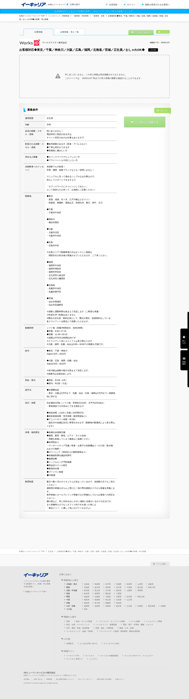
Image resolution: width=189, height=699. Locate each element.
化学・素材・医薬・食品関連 (77, 628)
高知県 (118, 603)
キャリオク (89, 656)
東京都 (140, 587)
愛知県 (108, 594)
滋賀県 (86, 597)
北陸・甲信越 (71, 590)
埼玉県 (118, 587)
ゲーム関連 (135, 621)
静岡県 (97, 594)
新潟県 (86, 590)
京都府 (97, 597)
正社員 (50, 551)
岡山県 (108, 600)
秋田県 (129, 584)
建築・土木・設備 (126, 628)
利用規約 (49, 679)
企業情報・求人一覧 (69, 32)
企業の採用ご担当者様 (104, 679)
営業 (68, 621)
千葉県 (129, 587)
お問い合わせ (38, 679)
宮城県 (118, 584)
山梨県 (129, 590)
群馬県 (108, 587)
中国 (68, 600)
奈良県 (129, 597)
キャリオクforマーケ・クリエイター (138, 656)
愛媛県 (108, 603)
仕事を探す (75, 4)
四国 (68, 603)
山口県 (129, 600)
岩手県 (108, 584)
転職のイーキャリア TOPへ (36, 592)
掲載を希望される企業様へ (157, 4)
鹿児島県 (151, 606)
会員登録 (113, 4)
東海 (68, 594)
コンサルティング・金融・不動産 (79, 631)
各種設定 (69, 643)
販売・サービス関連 (84, 621)
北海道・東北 (71, 584)
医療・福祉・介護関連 (104, 628)
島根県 (97, 600)
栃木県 (97, 587)
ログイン (131, 4)
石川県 (108, 590)
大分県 (129, 606)
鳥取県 (86, 600)
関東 (68, 587)
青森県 (97, 584)
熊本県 (118, 606)
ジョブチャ (93, 659)
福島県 (150, 584)
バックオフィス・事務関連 (58, 16)
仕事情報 (38, 32)
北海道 (86, 584)
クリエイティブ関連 (154, 621)
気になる (184, 342)
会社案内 (27, 679)
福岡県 (86, 606)
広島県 (118, 600)
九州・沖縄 (70, 606)
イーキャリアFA (72, 656)
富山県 (97, 590)
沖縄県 (163, 606)
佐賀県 (97, 606)
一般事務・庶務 (98, 16)
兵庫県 (118, 597)
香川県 (97, 603)
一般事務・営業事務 (81, 16)
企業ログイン (119, 679)
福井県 (118, 590)
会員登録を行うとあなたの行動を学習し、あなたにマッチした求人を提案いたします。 (94, 11)
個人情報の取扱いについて (65, 679)
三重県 (118, 594)
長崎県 (108, 606)
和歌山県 (141, 597)
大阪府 (108, 597)
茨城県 (86, 587)
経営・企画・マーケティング (77, 625)
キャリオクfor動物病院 (109, 656)
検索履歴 (184, 363)
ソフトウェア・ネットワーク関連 (111, 621)
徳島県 (86, 603)
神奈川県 (151, 587)
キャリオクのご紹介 (111, 643)
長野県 (140, 590)
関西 (68, 597)
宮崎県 (140, 606)
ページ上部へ (161, 564)
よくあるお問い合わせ (88, 643)
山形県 (140, 584)
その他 (69, 609)
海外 (86, 609)
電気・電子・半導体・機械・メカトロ (138, 625)
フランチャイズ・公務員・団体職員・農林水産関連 (119, 631)
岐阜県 (86, 594)
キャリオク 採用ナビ (74, 659)
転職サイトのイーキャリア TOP (32, 16)
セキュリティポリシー (85, 679)
